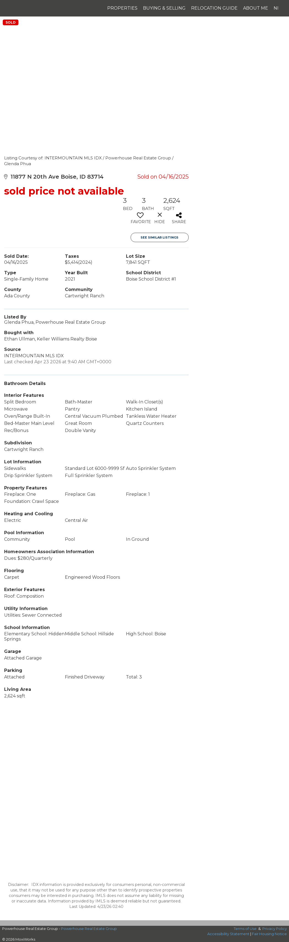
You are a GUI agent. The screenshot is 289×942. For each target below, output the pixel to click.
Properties (122, 8)
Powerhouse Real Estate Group (89, 928)
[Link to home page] (14, 8)
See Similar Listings (159, 237)
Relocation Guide (214, 8)
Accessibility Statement (228, 934)
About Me (255, 8)
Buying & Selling (164, 8)
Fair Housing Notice (269, 934)
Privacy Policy (274, 928)
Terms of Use (245, 928)
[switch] (140, 220)
